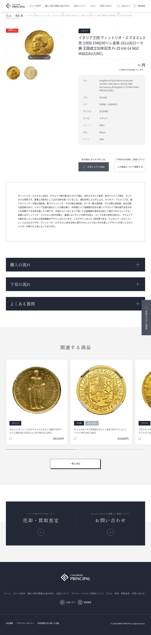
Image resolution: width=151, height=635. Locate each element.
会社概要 (9, 623)
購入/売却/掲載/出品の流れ (57, 6)
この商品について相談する (130, 167)
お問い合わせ (106, 6)
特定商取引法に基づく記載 (48, 623)
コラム (93, 6)
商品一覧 (19, 15)
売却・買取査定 (122, 593)
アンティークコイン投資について (87, 593)
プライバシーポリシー (25, 623)
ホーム (9, 15)
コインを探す (19, 593)
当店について (80, 6)
